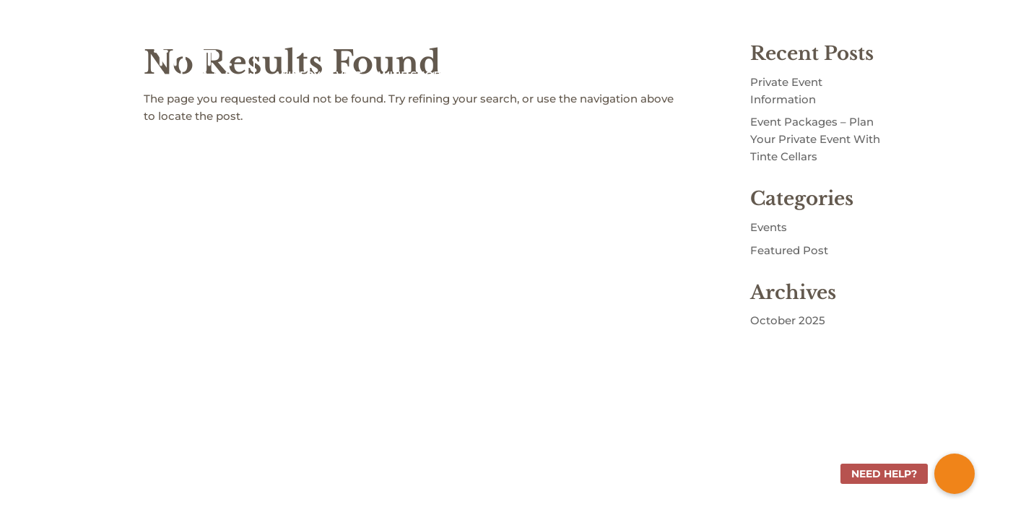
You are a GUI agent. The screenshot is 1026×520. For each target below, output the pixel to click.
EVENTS (705, 75)
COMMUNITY (621, 75)
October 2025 (787, 320)
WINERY (298, 75)
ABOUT (552, 75)
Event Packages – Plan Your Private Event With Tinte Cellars (815, 139)
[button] (954, 474)
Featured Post (789, 250)
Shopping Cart (839, 29)
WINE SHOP (409, 75)
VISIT (349, 75)
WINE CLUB (487, 75)
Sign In (775, 29)
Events (768, 227)
